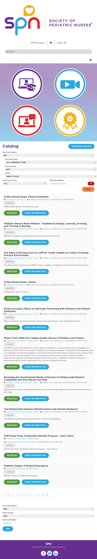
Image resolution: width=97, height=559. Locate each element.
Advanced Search (81, 146)
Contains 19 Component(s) (16, 439)
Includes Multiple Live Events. (17, 442)
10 (47, 495)
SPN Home (37, 42)
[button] (91, 183)
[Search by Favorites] (25, 183)
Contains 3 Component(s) (15, 229)
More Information (35, 213)
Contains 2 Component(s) (15, 199)
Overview (10, 203)
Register (12, 213)
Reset (88, 189)
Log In (61, 42)
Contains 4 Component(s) (15, 341)
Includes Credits (32, 229)
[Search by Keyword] (69, 183)
